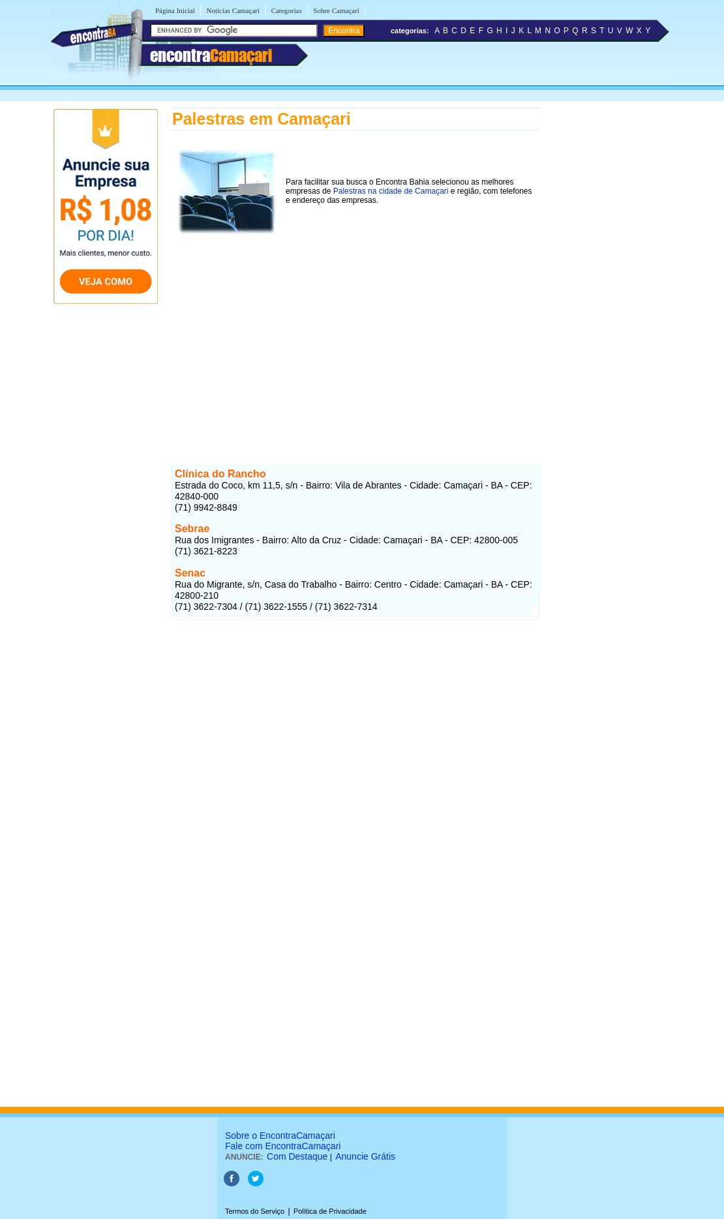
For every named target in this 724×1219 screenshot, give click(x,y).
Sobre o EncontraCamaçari (280, 1135)
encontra (211, 55)
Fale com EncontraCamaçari (282, 1146)
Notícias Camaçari (233, 10)
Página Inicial (175, 10)
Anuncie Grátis (365, 1156)
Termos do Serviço (254, 1211)
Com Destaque (297, 1156)
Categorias (286, 10)
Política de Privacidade (330, 1211)
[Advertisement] (355, 332)
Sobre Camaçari (336, 10)
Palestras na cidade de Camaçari (391, 191)
